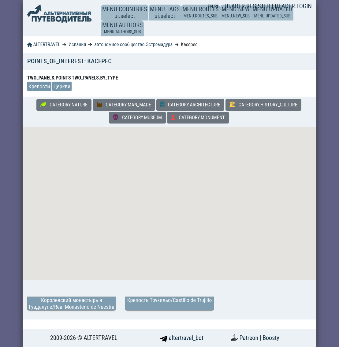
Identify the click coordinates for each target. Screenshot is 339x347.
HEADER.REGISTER (248, 6)
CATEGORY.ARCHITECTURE (190, 105)
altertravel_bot (181, 337)
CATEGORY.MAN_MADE (124, 105)
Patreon (250, 337)
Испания (77, 44)
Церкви (62, 86)
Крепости (39, 86)
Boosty (271, 337)
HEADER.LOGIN (293, 6)
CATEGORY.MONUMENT (198, 117)
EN (211, 6)
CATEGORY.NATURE (63, 105)
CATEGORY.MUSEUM (137, 117)
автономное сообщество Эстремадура (133, 44)
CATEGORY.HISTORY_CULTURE (263, 105)
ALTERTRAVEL (43, 44)
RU (216, 6)
